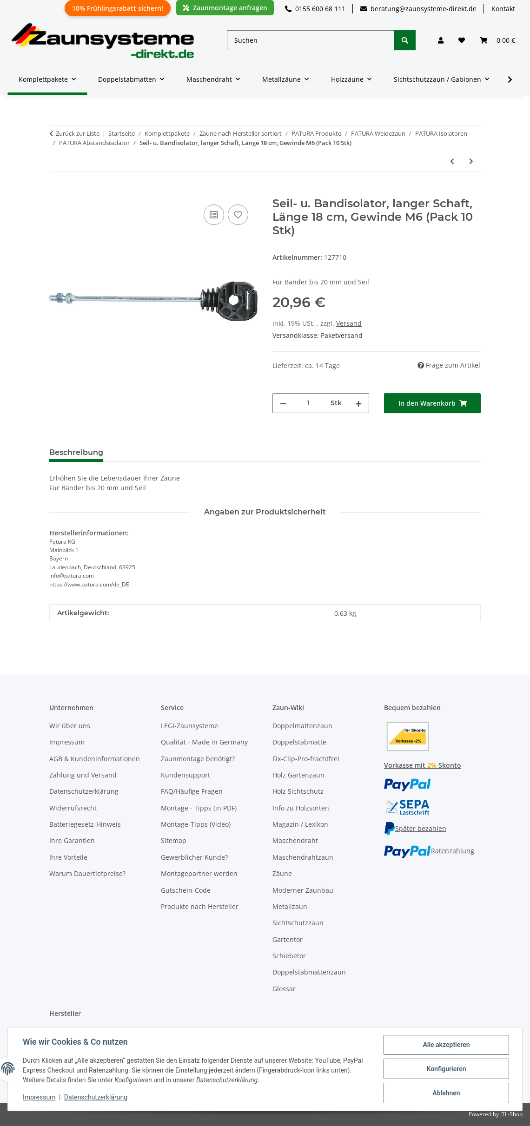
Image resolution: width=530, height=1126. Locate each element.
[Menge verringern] (283, 403)
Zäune (282, 873)
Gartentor (287, 939)
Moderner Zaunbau (302, 890)
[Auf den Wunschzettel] (238, 214)
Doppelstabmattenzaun (309, 972)
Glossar (284, 988)
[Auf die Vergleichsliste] (214, 214)
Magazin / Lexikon (300, 824)
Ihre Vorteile (68, 857)
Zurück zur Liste (77, 133)
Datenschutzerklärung (95, 1097)
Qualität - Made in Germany (204, 741)
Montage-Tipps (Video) (196, 824)
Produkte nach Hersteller (199, 906)
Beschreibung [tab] (76, 452)
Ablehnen (446, 1093)
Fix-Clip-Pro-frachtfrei (305, 758)
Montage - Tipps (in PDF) (199, 807)
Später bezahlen (415, 828)
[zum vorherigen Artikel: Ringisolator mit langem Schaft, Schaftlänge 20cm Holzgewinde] (452, 161)
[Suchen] (311, 40)
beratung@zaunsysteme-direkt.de (418, 8)
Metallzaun (289, 906)
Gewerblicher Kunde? (194, 857)
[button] (441, 40)
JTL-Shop (511, 1114)
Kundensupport (185, 774)
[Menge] (308, 403)
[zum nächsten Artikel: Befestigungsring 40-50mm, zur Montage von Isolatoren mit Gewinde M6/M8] (471, 161)
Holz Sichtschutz (298, 791)
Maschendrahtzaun (302, 857)
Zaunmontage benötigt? (198, 758)
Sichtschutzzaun (298, 922)
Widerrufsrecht (73, 807)
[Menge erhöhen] (358, 403)
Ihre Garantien (72, 840)
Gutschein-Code (186, 890)
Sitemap (173, 840)
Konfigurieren (446, 1069)
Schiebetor (289, 955)
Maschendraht (295, 840)
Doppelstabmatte (299, 741)
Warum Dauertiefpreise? (87, 873)
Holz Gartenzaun (298, 774)
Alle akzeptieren (446, 1044)
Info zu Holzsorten (300, 807)
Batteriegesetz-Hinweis (85, 824)
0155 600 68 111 (315, 8)
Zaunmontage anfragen (225, 7)
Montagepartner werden (199, 873)
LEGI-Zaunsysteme (189, 725)
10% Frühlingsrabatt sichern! (117, 8)
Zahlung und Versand (83, 774)
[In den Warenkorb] (56, 192)
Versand (349, 323)
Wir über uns (69, 725)
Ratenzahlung (429, 850)
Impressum (39, 1097)
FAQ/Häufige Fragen (192, 791)
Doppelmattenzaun (302, 725)
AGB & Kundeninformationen (94, 758)
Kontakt (503, 8)
